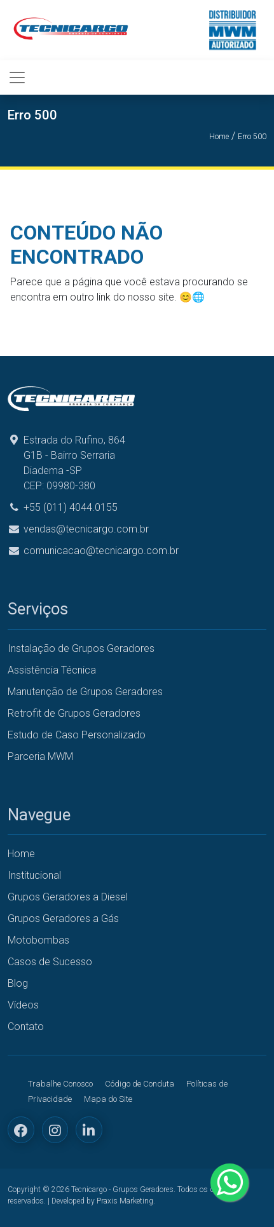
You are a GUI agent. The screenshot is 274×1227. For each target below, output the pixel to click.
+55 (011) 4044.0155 (71, 507)
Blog (18, 983)
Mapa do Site (108, 1099)
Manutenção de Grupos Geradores (85, 692)
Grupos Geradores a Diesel (68, 897)
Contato (26, 1026)
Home (219, 136)
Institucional (34, 875)
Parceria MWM (40, 756)
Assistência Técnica (52, 670)
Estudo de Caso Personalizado (77, 735)
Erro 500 (252, 136)
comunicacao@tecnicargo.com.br (101, 551)
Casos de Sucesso (50, 962)
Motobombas (38, 940)
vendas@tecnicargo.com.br (86, 529)
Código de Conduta (139, 1083)
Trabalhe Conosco (60, 1083)
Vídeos (23, 1005)
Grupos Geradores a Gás (63, 918)
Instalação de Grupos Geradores (81, 648)
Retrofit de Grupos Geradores (74, 713)
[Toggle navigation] (17, 77)
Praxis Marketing (125, 1200)
